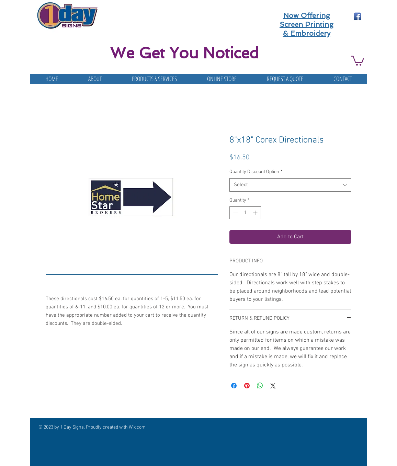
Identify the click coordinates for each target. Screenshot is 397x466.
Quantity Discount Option (255, 172)
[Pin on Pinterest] (247, 386)
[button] (357, 60)
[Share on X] (273, 386)
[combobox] (290, 185)
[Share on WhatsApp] (260, 386)
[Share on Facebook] (234, 386)
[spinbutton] (245, 213)
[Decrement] (234, 213)
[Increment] (255, 213)
